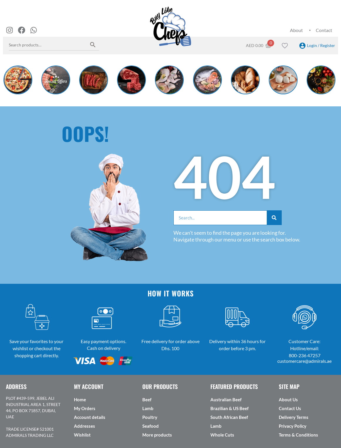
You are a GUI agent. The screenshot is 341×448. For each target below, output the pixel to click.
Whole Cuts (222, 434)
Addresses (84, 426)
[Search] (274, 218)
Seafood (150, 426)
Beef (146, 399)
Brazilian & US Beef (229, 408)
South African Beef (229, 417)
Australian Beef (226, 399)
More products (157, 434)
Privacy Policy (292, 426)
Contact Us (290, 408)
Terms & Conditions (298, 434)
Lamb (147, 408)
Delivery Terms (293, 417)
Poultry (149, 417)
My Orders (84, 408)
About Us (288, 399)
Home (80, 399)
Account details (89, 417)
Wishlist (82, 434)
